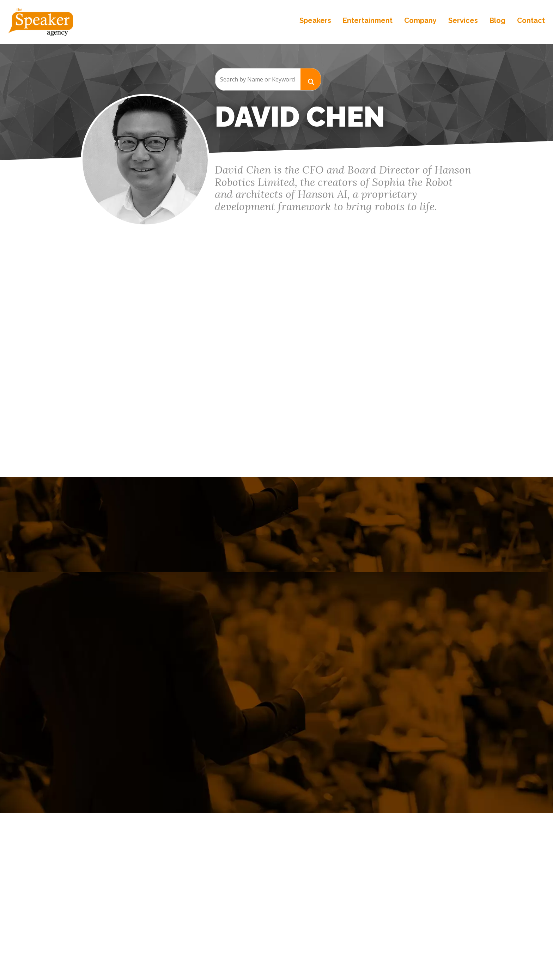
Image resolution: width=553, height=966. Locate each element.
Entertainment (367, 21)
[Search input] (258, 79)
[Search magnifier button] (310, 79)
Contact (530, 21)
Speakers (314, 21)
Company (419, 21)
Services (462, 21)
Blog (497, 21)
